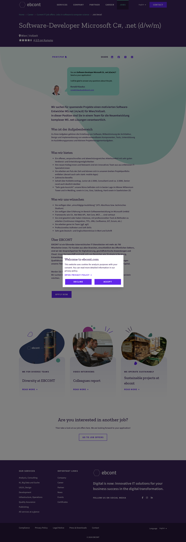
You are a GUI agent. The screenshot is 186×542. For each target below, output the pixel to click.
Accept (108, 281)
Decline (78, 281)
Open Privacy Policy (78, 275)
